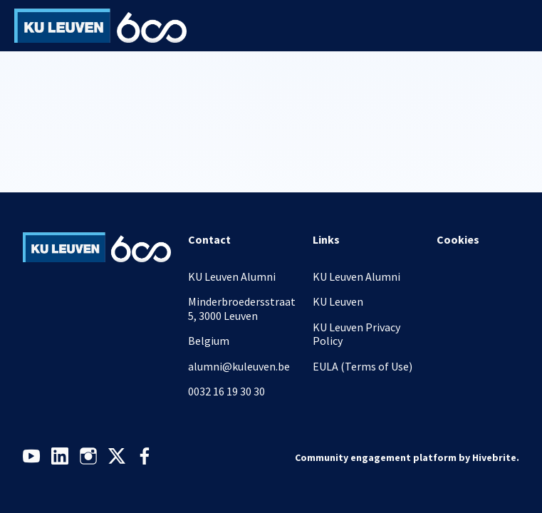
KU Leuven (338, 301)
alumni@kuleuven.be (239, 366)
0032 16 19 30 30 (226, 391)
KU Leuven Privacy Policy (356, 334)
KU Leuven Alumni (356, 276)
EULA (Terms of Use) (362, 366)
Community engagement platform (376, 457)
